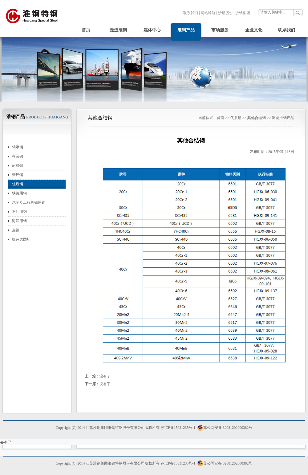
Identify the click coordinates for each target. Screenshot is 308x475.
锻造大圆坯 (21, 239)
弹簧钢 (17, 156)
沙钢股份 (225, 13)
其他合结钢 (256, 118)
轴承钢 (17, 147)
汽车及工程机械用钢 (28, 202)
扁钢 (15, 230)
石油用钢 (19, 212)
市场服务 (220, 30)
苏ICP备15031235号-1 (178, 427)
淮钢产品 (186, 30)
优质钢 (17, 184)
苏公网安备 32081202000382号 (224, 428)
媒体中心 (152, 30)
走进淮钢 (118, 30)
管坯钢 (17, 175)
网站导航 (208, 13)
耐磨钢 (17, 165)
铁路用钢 (19, 193)
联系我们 (190, 13)
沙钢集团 (242, 13)
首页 (86, 30)
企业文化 (253, 30)
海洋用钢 (19, 221)
